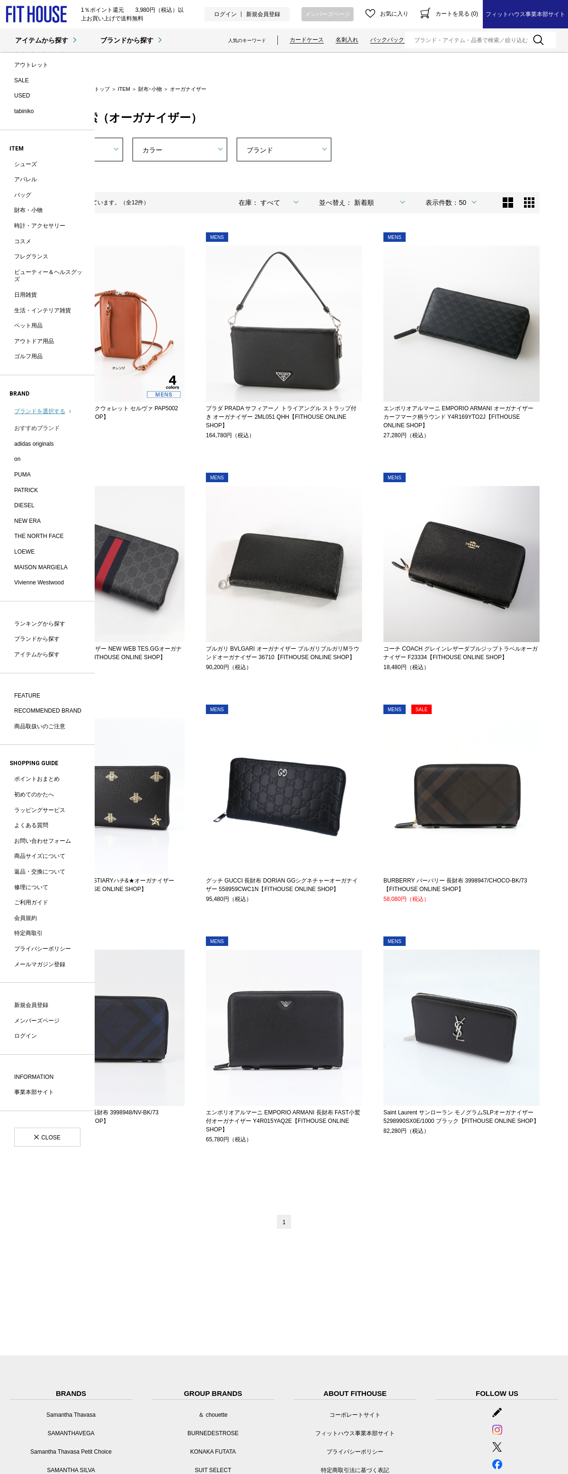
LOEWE (24, 551)
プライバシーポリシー (42, 948)
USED (22, 95)
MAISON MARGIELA (41, 567)
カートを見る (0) (456, 13)
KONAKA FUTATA (213, 1451)
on (17, 459)
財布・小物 (28, 210)
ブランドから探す (126, 40)
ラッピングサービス (39, 810)
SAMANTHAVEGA (70, 1433)
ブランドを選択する (39, 411)
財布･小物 (150, 89)
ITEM (124, 89)
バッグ (22, 195)
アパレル (25, 179)
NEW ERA (27, 521)
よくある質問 (31, 825)
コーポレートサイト (355, 1415)
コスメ (22, 241)
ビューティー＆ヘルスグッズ (48, 276)
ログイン (225, 14)
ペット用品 (28, 325)
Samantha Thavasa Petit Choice (71, 1451)
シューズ (25, 164)
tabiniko (24, 111)
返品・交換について (39, 871)
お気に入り (394, 13)
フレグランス (31, 256)
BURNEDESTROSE (213, 1433)
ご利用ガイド (31, 902)
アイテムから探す (41, 40)
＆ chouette (212, 1415)
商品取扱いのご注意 (39, 726)
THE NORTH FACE (38, 536)
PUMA (22, 474)
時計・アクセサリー (39, 225)
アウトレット (31, 65)
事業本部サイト (34, 1092)
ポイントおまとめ (37, 779)
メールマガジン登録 (39, 964)
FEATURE (27, 695)
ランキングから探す (39, 623)
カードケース (307, 39)
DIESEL (24, 505)
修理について (31, 887)
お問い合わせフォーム (42, 841)
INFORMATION (33, 1077)
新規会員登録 (263, 14)
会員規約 (25, 918)
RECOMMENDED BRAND (47, 710)
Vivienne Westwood (39, 582)
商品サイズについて (39, 856)
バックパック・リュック (401, 39)
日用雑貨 (25, 294)
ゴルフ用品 (28, 356)
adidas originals (33, 444)
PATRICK (26, 490)
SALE (21, 80)
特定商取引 (28, 933)
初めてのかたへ (34, 794)
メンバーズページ (327, 14)
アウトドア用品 (34, 341)
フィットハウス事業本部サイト (525, 14)
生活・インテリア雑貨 (42, 310)
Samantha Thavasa (71, 1415)
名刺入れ (347, 39)
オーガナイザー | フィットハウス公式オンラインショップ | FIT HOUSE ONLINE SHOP (36, 14)
